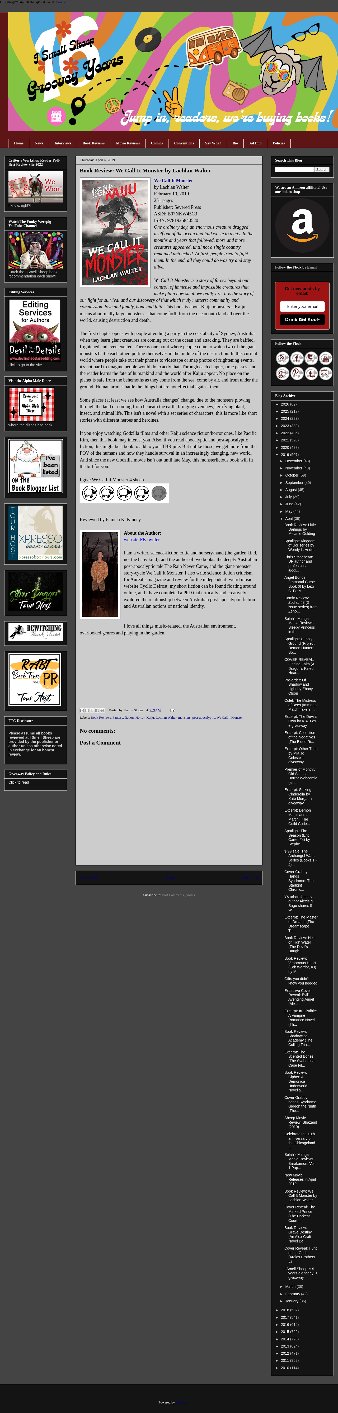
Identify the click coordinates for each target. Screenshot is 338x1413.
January (292, 1301)
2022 (285, 433)
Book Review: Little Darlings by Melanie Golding (300, 529)
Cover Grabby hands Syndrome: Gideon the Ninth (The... (300, 1104)
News (39, 143)
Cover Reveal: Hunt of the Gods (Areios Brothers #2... (300, 1255)
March (291, 1286)
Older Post (249, 877)
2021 (285, 440)
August (291, 490)
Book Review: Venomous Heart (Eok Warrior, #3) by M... (300, 965)
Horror (140, 717)
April (289, 518)
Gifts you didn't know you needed (300, 981)
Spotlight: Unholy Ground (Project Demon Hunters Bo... (299, 645)
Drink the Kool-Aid (302, 319)
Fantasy (117, 717)
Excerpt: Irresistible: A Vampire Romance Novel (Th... (300, 1017)
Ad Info (255, 143)
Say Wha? (213, 143)
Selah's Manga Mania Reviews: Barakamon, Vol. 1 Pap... (300, 1161)
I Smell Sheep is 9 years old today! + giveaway (301, 1273)
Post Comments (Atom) (178, 895)
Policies (279, 143)
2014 (285, 1339)
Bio (235, 143)
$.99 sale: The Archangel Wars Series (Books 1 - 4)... (300, 857)
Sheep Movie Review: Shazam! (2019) (300, 1122)
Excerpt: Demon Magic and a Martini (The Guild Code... (297, 817)
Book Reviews (94, 143)
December (294, 461)
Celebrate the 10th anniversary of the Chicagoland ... (299, 1140)
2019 (285, 455)
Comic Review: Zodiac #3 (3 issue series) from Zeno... (300, 604)
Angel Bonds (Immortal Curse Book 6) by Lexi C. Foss (299, 584)
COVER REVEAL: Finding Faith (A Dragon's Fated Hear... (299, 666)
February (293, 1294)
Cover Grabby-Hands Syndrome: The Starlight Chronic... (298, 881)
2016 (285, 1324)
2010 (285, 1368)
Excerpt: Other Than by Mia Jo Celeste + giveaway (301, 755)
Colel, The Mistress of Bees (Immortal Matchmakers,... (300, 705)
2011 (285, 1360)
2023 (285, 426)
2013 (285, 1346)
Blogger (181, 1402)
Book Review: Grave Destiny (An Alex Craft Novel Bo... (298, 1234)
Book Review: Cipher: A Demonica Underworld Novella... (295, 1081)
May (289, 511)
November (294, 468)
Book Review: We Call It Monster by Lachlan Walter (300, 1195)
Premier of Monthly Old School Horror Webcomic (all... (300, 776)
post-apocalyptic (203, 717)
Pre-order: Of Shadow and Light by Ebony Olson (298, 686)
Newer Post (89, 877)
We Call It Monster (174, 180)
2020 (285, 447)
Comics (157, 143)
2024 (285, 418)
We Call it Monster (230, 717)
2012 (285, 1353)
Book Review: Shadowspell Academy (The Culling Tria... (298, 1038)
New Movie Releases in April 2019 (300, 1179)
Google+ (62, 2)
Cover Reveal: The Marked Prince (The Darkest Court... (299, 1213)
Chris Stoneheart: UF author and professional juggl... (298, 563)
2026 (285, 404)
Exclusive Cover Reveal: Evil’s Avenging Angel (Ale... (299, 997)
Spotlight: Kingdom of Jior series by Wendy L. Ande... (300, 545)
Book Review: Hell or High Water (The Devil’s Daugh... (299, 944)
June (289, 504)
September (294, 483)
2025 (285, 411)
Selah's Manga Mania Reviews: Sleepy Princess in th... (299, 625)
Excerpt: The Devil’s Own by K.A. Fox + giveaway (300, 721)
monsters (184, 717)
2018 (285, 1310)
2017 (285, 1317)
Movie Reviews (128, 143)
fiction (129, 717)
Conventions (184, 143)
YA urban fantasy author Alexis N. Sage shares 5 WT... (299, 903)
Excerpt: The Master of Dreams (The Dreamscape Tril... (301, 923)
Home (19, 143)
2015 (285, 1332)
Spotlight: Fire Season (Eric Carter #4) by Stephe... (297, 837)
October (292, 475)
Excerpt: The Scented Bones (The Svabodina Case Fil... (299, 1058)
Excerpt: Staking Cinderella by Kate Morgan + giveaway (298, 796)
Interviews (63, 143)
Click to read (18, 782)
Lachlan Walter (166, 717)
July (289, 497)
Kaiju (150, 717)
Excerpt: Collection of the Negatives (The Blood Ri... (299, 737)
